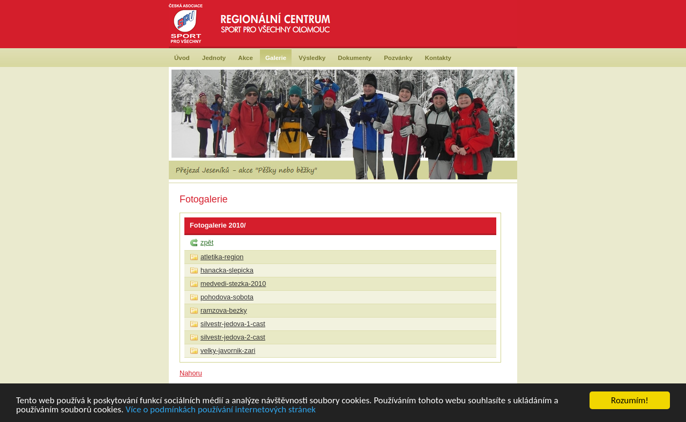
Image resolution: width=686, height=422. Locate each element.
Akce (245, 58)
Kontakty (438, 58)
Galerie (275, 58)
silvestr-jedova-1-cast (232, 324)
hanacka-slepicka (226, 270)
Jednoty (214, 58)
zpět (206, 242)
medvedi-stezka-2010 (233, 284)
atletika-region (221, 257)
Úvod (182, 58)
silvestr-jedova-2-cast (232, 337)
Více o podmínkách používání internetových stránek (220, 410)
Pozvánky (398, 58)
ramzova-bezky (223, 310)
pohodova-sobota (226, 297)
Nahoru (191, 373)
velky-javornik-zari (227, 350)
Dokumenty (355, 58)
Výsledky (312, 58)
